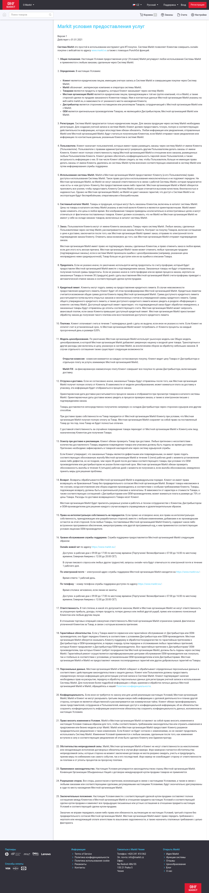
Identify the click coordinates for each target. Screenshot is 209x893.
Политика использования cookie (90, 860)
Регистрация (197, 4)
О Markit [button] (27, 5)
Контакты (78, 867)
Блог (167, 867)
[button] (137, 5)
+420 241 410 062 (137, 854)
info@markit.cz (136, 857)
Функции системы (174, 857)
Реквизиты (79, 864)
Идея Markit (171, 854)
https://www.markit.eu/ (103, 547)
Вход (183, 5)
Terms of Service (81, 854)
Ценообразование (174, 864)
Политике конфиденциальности (133, 686)
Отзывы (169, 860)
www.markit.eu (99, 50)
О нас (167, 871)
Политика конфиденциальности (90, 857)
